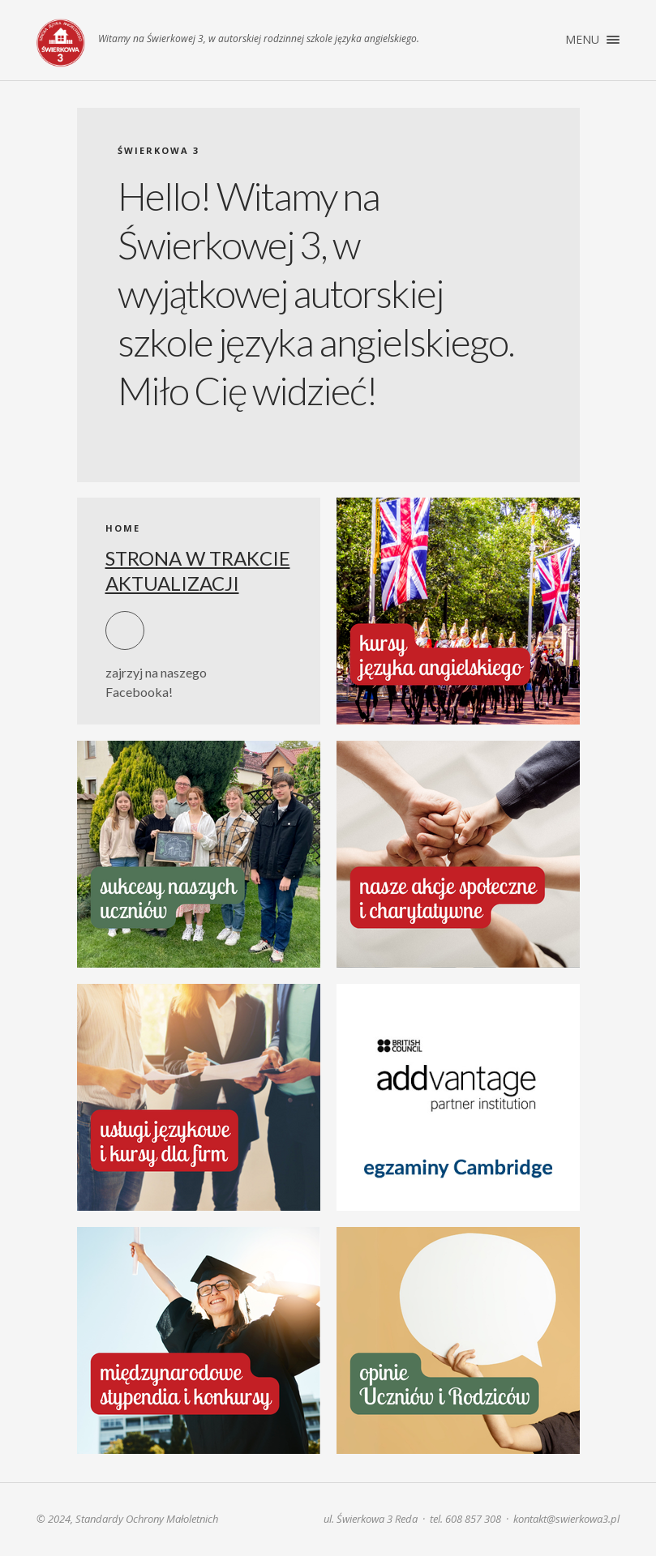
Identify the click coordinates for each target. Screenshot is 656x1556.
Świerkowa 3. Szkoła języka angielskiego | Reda (60, 43)
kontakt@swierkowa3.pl (566, 1518)
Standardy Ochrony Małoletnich (146, 1518)
